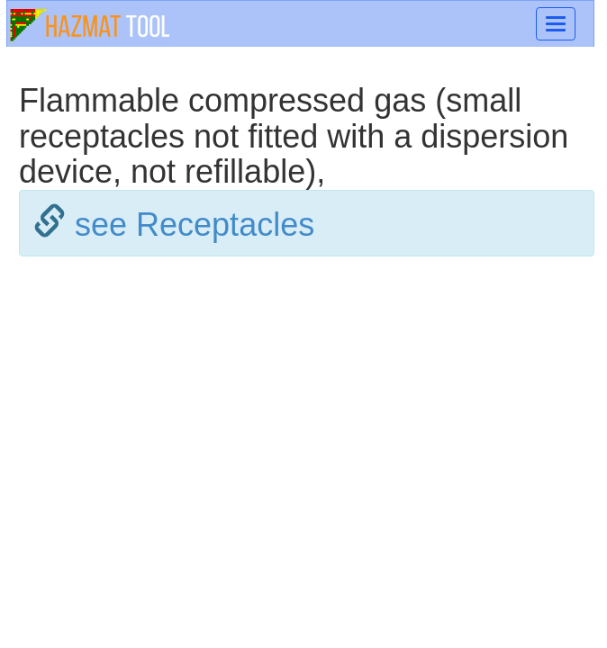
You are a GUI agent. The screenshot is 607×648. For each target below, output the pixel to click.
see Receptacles (194, 224)
